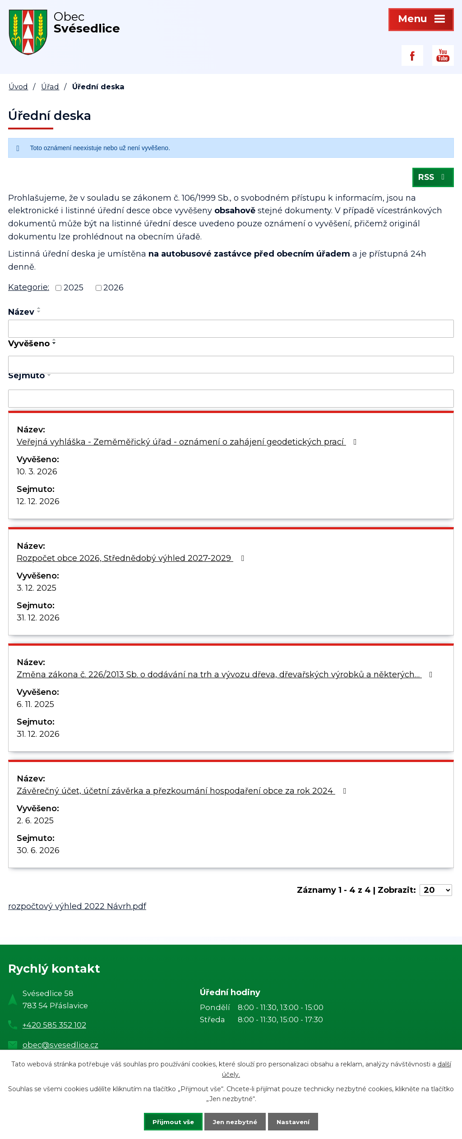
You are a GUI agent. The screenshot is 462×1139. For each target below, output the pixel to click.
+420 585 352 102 (54, 1027)
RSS (432, 179)
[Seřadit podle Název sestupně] (39, 314)
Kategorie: (28, 289)
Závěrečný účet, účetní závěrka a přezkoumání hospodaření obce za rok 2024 (183, 793)
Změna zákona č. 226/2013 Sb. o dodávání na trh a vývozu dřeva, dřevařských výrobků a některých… (226, 677)
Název (21, 314)
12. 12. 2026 (38, 504)
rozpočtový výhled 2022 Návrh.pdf (77, 909)
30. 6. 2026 (38, 853)
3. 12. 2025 (36, 590)
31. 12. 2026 (38, 620)
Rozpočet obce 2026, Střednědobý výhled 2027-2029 (132, 560)
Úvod (18, 86)
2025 (73, 290)
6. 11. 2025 (35, 707)
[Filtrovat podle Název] (231, 331)
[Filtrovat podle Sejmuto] (231, 401)
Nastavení (299, 1121)
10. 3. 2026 (37, 474)
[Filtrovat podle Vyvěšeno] (231, 367)
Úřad (50, 86)
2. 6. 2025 (35, 823)
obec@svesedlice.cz (60, 1046)
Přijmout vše (167, 1121)
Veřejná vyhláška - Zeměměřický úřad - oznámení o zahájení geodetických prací (188, 444)
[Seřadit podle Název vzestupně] (39, 310)
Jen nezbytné (235, 1121)
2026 (113, 290)
